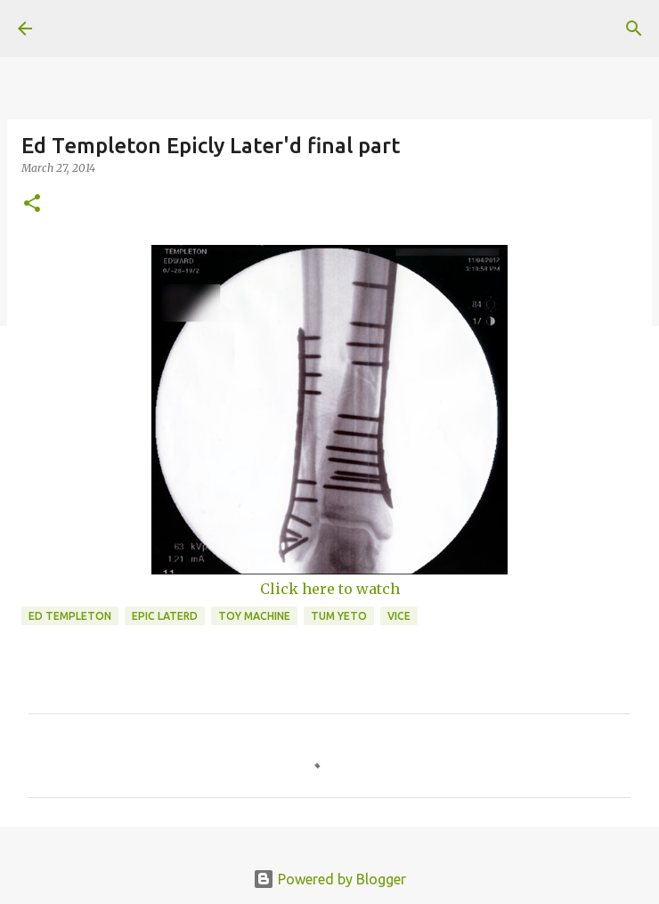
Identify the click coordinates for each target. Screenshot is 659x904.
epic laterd (165, 616)
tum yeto (339, 616)
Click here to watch (330, 589)
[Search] (634, 28)
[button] (32, 204)
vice (399, 616)
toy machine (254, 616)
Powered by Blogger (329, 879)
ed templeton (69, 616)
